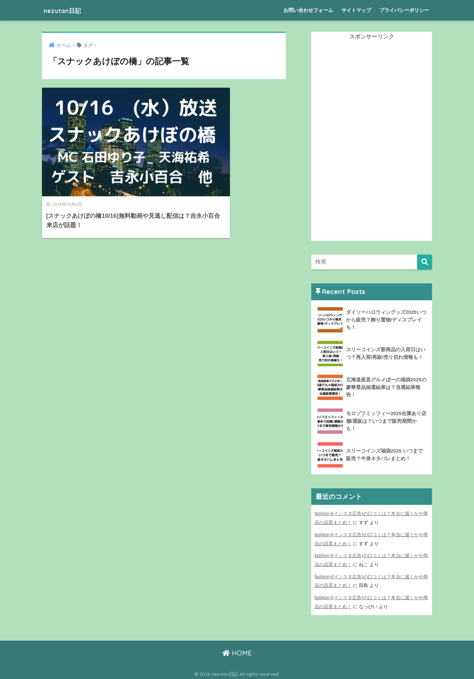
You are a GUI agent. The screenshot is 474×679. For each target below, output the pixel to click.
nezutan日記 (67, 10)
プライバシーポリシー (404, 10)
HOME (237, 651)
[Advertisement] (360, 141)
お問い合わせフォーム (308, 10)
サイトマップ (356, 10)
